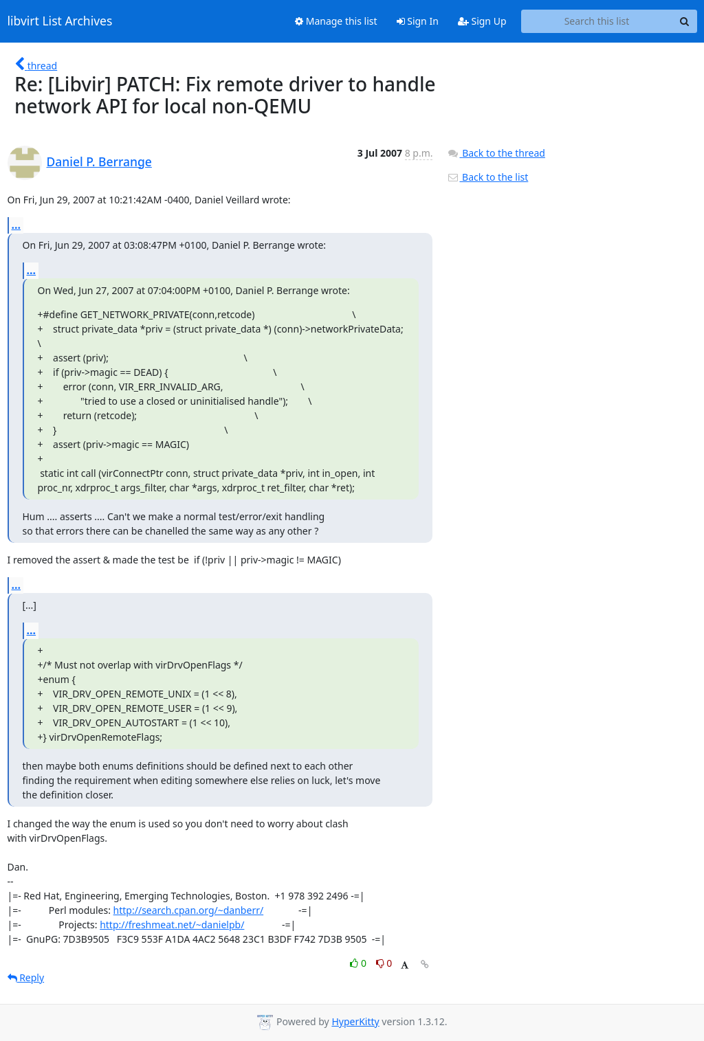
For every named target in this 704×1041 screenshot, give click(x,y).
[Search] (684, 21)
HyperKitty (355, 1021)
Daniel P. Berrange (99, 161)
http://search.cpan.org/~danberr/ (188, 910)
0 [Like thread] (359, 963)
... (16, 224)
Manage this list (336, 20)
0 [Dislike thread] (384, 963)
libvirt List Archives (60, 21)
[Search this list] (597, 21)
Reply (26, 977)
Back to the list (487, 176)
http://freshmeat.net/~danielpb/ (172, 924)
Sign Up (482, 20)
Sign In (418, 20)
